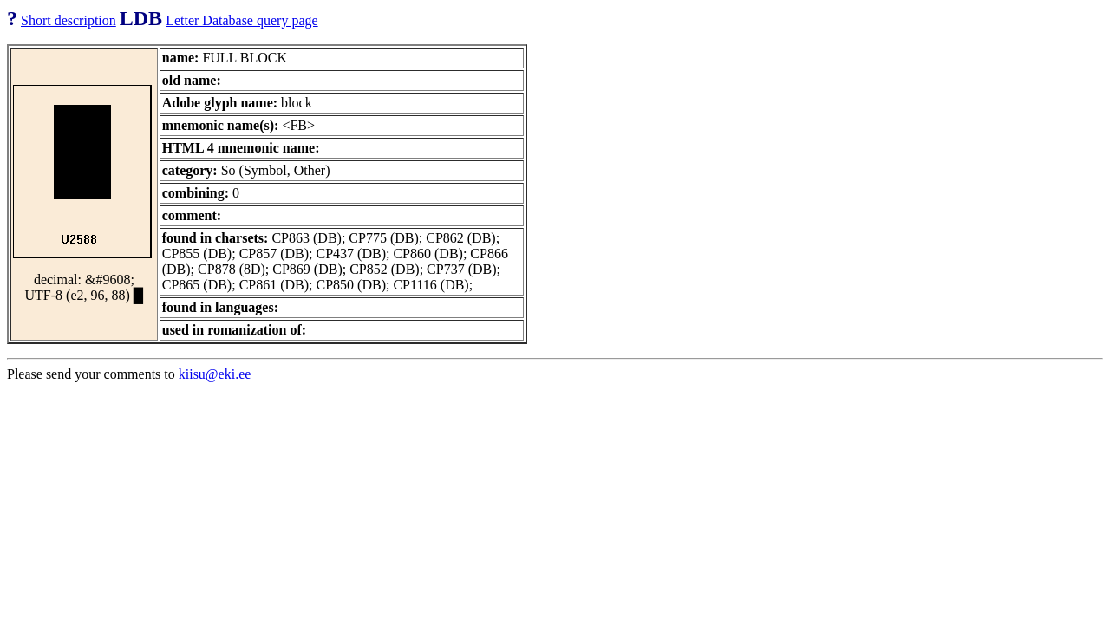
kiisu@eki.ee (215, 374)
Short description (68, 20)
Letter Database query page (241, 20)
